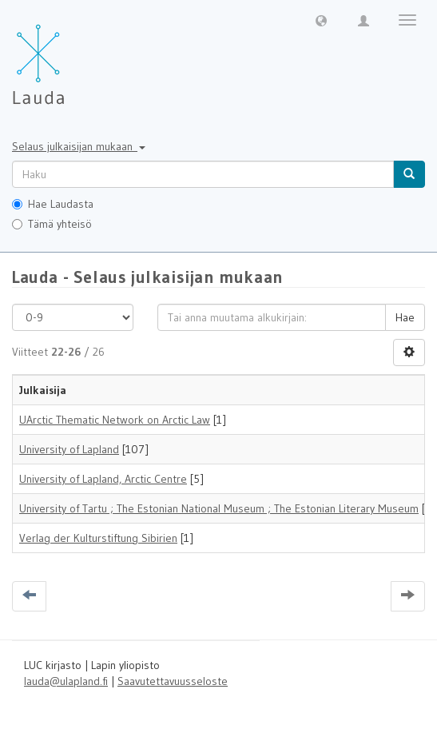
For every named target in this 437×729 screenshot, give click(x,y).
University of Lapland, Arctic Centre (103, 479)
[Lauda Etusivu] (72, 56)
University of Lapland (69, 449)
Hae (405, 317)
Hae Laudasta (52, 204)
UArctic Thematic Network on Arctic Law (114, 419)
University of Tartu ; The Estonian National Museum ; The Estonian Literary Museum (219, 508)
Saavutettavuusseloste (172, 681)
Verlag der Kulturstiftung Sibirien (98, 538)
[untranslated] (203, 174)
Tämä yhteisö (52, 224)
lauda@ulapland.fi (66, 681)
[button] (321, 20)
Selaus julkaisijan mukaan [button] (78, 146)
